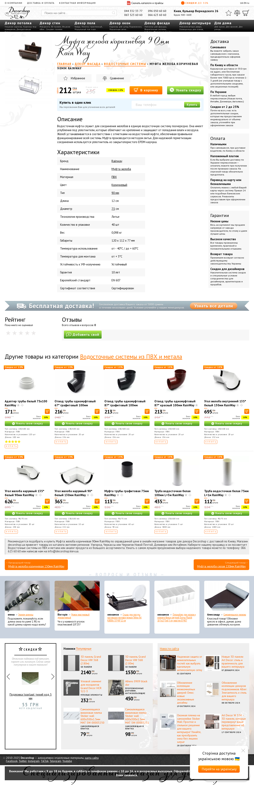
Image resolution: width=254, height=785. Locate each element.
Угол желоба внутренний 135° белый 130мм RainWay (225, 403)
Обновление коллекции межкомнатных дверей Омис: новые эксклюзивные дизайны (186, 693)
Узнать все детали (213, 306)
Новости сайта (169, 648)
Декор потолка (18, 23)
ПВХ (114, 177)
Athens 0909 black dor (136, 682)
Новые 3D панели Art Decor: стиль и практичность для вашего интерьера (233, 661)
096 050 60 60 (157, 11)
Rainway (117, 161)
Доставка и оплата (40, 2)
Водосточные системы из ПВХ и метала (131, 356)
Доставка (219, 41)
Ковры (78, 26)
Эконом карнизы (25, 614)
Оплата (217, 138)
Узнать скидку (185, 89)
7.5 (113, 209)
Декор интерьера (195, 23)
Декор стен (50, 23)
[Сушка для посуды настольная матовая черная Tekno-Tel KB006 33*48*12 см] (126, 597)
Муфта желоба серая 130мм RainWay (221, 566)
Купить (192, 104)
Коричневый (119, 185)
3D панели (56, 26)
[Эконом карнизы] (27, 597)
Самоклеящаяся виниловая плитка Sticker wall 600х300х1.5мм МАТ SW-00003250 (92, 716)
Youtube (67, 761)
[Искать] (113, 13)
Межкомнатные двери (190, 26)
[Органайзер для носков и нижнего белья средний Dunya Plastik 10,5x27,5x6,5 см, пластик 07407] (176, 597)
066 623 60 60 (157, 15)
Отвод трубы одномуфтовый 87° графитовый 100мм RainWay (124, 405)
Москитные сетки (118, 29)
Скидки (195, 3)
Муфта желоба (121, 169)
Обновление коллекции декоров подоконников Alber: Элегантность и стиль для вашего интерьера (234, 691)
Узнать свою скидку (29, 423)
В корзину (146, 89)
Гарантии (219, 215)
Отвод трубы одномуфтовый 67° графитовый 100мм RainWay (75, 405)
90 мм (115, 193)
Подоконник (135, 26)
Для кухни (219, 26)
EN (245, 2)
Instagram (33, 761)
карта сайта (92, 758)
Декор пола (85, 23)
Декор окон (120, 23)
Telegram (55, 761)
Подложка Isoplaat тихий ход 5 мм (31, 684)
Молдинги (45, 26)
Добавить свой (82, 334)
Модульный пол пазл (85, 29)
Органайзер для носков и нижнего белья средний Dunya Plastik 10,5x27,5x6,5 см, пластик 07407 (176, 617)
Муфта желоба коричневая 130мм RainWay (36, 566)
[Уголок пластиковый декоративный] (77, 597)
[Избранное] (228, 13)
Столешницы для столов (191, 29)
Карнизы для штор (119, 26)
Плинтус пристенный (92, 26)
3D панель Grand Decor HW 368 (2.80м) (91, 660)
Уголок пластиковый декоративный (73, 616)
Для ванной (232, 26)
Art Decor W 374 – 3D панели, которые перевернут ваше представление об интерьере (234, 721)
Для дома (222, 23)
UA (241, 2)
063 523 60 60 (133, 15)
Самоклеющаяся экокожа (234, 614)
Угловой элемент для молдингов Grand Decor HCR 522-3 (91, 686)
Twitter (23, 761)
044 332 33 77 (133, 11)
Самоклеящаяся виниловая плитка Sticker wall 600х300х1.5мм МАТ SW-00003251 (137, 716)
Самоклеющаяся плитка (90, 727)
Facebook (11, 761)
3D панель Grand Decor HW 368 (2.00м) (135, 660)
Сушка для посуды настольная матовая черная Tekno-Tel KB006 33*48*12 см (124, 617)
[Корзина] (245, 13)
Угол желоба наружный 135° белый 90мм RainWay (24, 493)
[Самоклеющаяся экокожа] (226, 597)
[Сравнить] (237, 13)
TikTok (44, 761)
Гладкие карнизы (13, 26)
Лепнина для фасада (155, 26)
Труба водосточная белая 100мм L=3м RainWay (172, 493)
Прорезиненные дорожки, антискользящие (135, 690)
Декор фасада (157, 23)
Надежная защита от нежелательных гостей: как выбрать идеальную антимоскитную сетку (189, 663)
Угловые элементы (91, 695)
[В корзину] (47, 411)
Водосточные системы (155, 29)
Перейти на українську (219, 769)
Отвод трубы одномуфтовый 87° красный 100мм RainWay (174, 403)
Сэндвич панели (54, 29)
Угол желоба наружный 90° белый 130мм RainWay (73, 493)
